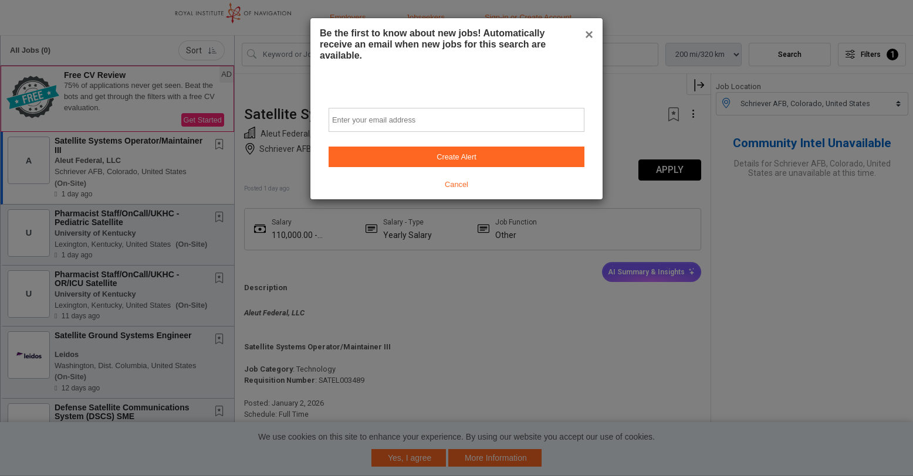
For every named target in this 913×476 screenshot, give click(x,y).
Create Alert (456, 156)
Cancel (456, 184)
